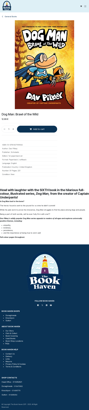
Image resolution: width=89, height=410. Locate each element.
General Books (9, 16)
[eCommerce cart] (81, 6)
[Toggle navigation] (85, 6)
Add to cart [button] (37, 129)
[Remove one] (4, 129)
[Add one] (13, 129)
